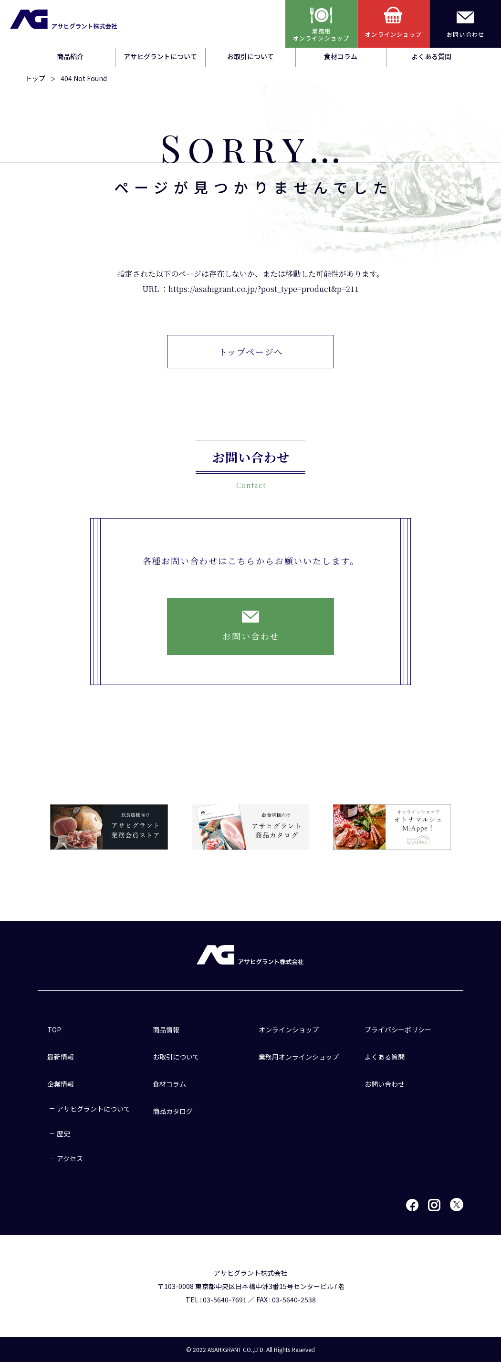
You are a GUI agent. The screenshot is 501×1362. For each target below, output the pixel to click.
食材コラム (340, 56)
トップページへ (251, 351)
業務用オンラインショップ (299, 1056)
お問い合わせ (385, 1084)
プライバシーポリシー (398, 1029)
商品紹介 (70, 56)
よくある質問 (431, 56)
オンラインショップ (289, 1029)
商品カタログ (173, 1111)
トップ (35, 78)
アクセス (70, 1158)
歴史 (63, 1133)
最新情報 (60, 1056)
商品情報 (166, 1029)
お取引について (250, 56)
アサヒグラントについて (160, 56)
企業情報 (60, 1084)
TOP (54, 1029)
